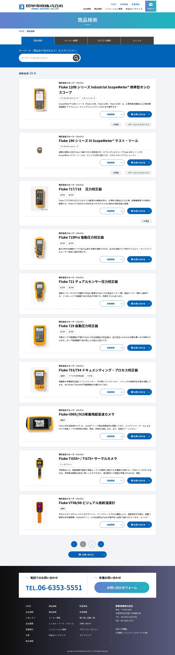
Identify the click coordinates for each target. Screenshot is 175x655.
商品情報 (98, 8)
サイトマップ (85, 635)
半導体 (116, 124)
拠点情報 (29, 641)
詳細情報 (111, 114)
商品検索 (52, 612)
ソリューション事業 (113, 8)
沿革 (28, 635)
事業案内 (29, 629)
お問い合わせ (139, 114)
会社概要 (29, 623)
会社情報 (87, 8)
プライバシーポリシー (89, 629)
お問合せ (151, 6)
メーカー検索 (54, 617)
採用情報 (124, 4)
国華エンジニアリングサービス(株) (132, 632)
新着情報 (135, 4)
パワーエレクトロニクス (138, 124)
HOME (113, 4)
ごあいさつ (30, 617)
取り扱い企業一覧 (87, 617)
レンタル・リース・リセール (61, 623)
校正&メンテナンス (134, 8)
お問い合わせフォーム (122, 587)
